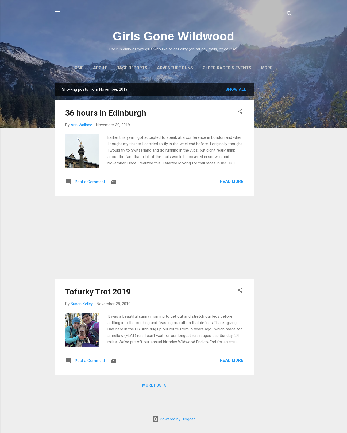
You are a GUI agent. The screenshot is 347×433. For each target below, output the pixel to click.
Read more (231, 181)
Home (77, 67)
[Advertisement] (275, 163)
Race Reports (132, 67)
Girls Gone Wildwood (173, 36)
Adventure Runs (175, 67)
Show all (235, 89)
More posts (154, 385)
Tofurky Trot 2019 (98, 291)
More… (268, 67)
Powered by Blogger (173, 419)
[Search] (289, 14)
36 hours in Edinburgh (105, 112)
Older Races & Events (227, 67)
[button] (240, 112)
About (100, 67)
